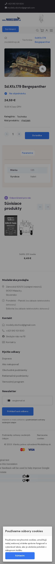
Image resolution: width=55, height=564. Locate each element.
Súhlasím (20, 555)
